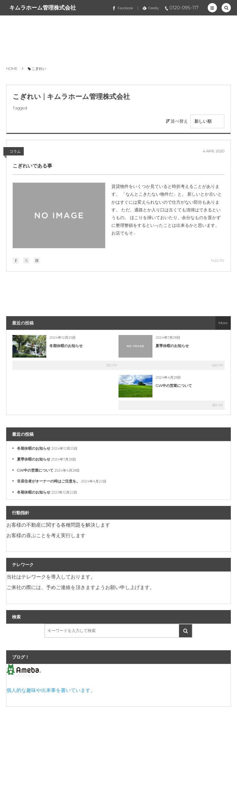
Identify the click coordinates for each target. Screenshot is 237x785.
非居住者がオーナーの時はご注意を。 (48, 481)
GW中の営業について (174, 385)
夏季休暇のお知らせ (172, 345)
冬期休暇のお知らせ (66, 345)
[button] (212, 7)
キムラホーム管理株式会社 (42, 7)
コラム (15, 151)
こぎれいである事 (32, 166)
